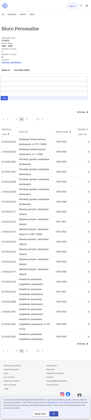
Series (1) (6, 70)
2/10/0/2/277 (9, 271)
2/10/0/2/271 (9, 211)
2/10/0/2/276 (9, 261)
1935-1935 (61, 142)
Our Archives (9, 377)
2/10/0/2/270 (9, 201)
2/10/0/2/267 (9, 171)
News (6, 373)
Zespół (23, 14)
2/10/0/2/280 (9, 301)
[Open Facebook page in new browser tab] (69, 394)
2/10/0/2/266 (9, 161)
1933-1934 (61, 324)
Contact (50, 377)
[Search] (81, 5)
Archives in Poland (11, 381)
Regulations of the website (59, 402)
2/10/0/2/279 (9, 291)
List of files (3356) (22, 70)
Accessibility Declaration (57, 381)
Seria (32, 14)
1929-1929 (61, 211)
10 (21, 119)
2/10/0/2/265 (9, 151)
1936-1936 (61, 151)
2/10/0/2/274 (9, 241)
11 (27, 119)
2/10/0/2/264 (9, 142)
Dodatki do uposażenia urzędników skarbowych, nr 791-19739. (35, 324)
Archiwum (11, 14)
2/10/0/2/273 (9, 231)
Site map (50, 369)
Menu (87, 6)
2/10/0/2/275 (9, 251)
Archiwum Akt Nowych (11, 62)
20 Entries (82, 112)
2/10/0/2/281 (9, 311)
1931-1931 (61, 221)
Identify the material (55, 373)
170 (37, 119)
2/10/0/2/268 (9, 181)
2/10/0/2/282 (9, 324)
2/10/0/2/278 (9, 281)
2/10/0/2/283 (9, 336)
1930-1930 (61, 281)
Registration (52, 366)
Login (6, 389)
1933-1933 (61, 241)
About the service (11, 369)
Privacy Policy (52, 385)
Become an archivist (12, 366)
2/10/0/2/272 (9, 221)
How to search (10, 385)
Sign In (73, 6)
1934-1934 (61, 181)
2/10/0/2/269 (9, 191)
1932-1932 (61, 171)
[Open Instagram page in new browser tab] (63, 394)
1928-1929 (61, 161)
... (12, 119)
